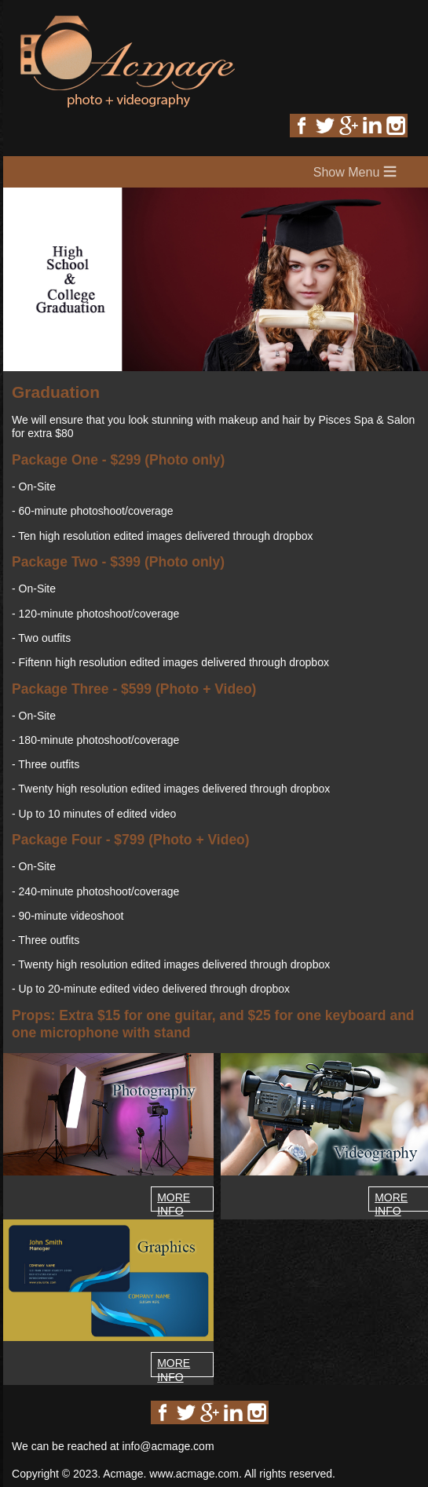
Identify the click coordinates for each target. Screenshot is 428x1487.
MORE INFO (173, 1204)
